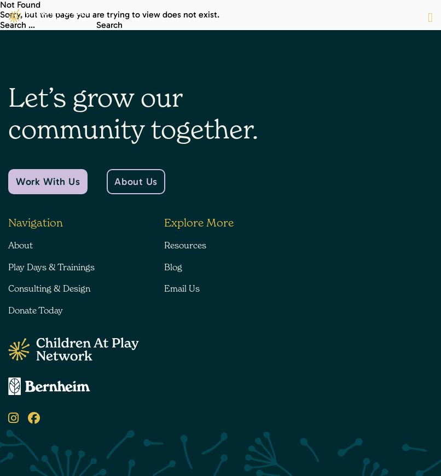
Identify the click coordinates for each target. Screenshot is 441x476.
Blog (173, 267)
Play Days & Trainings (51, 267)
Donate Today (35, 310)
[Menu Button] (430, 17)
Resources (185, 245)
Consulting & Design (49, 288)
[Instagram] (13, 418)
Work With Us (48, 182)
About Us (135, 182)
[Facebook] (34, 418)
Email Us (182, 288)
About (20, 245)
